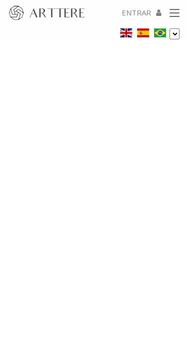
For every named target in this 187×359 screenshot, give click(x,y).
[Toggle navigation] (175, 13)
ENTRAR (142, 12)
